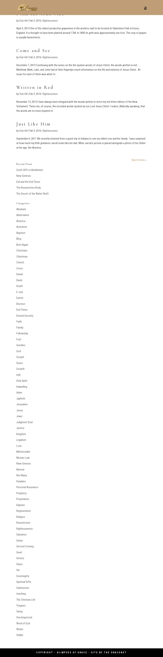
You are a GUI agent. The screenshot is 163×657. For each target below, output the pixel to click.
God (18, 351)
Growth (20, 369)
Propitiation (22, 499)
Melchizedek (23, 451)
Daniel (19, 274)
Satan (19, 540)
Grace (19, 363)
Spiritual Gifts (23, 582)
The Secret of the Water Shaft (32, 193)
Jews (19, 416)
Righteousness (50, 20)
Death (19, 286)
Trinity (19, 611)
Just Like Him (33, 124)
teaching (21, 593)
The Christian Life (25, 599)
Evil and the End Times (28, 182)
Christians (21, 250)
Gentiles (20, 345)
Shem (19, 564)
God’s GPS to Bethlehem (29, 170)
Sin (18, 570)
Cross (19, 268)
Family (19, 327)
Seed (19, 552)
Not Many (21, 475)
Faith (19, 321)
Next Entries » (139, 160)
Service (20, 558)
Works (19, 629)
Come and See (33, 50)
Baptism (20, 233)
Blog (18, 238)
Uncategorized (24, 617)
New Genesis (23, 175)
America (20, 221)
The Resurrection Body (28, 187)
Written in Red (35, 87)
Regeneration (23, 511)
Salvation (21, 534)
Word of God (23, 623)
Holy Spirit (21, 380)
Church (20, 262)
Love (19, 446)
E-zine (19, 292)
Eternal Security (24, 315)
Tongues (21, 605)
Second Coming (25, 546)
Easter (19, 298)
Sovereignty (22, 576)
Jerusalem (22, 404)
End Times (21, 309)
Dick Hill (23, 20)
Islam (19, 392)
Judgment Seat (24, 422)
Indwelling (21, 386)
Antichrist (21, 227)
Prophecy (21, 493)
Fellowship (22, 333)
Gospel (20, 357)
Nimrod (20, 469)
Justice (20, 428)
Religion (20, 517)
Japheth (20, 398)
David (19, 280)
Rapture (20, 505)
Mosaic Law (23, 457)
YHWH (19, 635)
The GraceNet (115, 652)
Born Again (22, 244)
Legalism (21, 440)
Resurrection (23, 522)
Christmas (22, 256)
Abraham (21, 209)
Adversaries (22, 215)
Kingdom (21, 434)
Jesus (19, 410)
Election (20, 304)
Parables (21, 481)
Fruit (18, 339)
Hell (18, 375)
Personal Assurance (27, 487)
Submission (22, 588)
